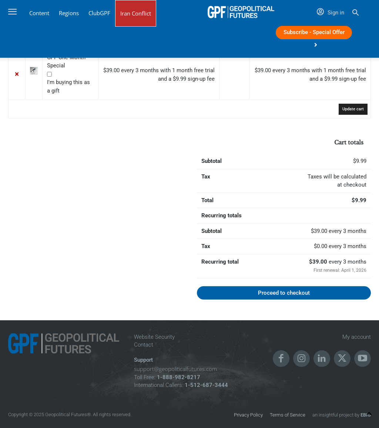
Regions (69, 13)
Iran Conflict (135, 13)
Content (39, 13)
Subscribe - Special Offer (314, 34)
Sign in (330, 12)
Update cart (353, 109)
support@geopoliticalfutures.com (175, 368)
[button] (355, 13)
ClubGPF (99, 13)
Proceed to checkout (284, 293)
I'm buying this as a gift (69, 86)
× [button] (17, 75)
